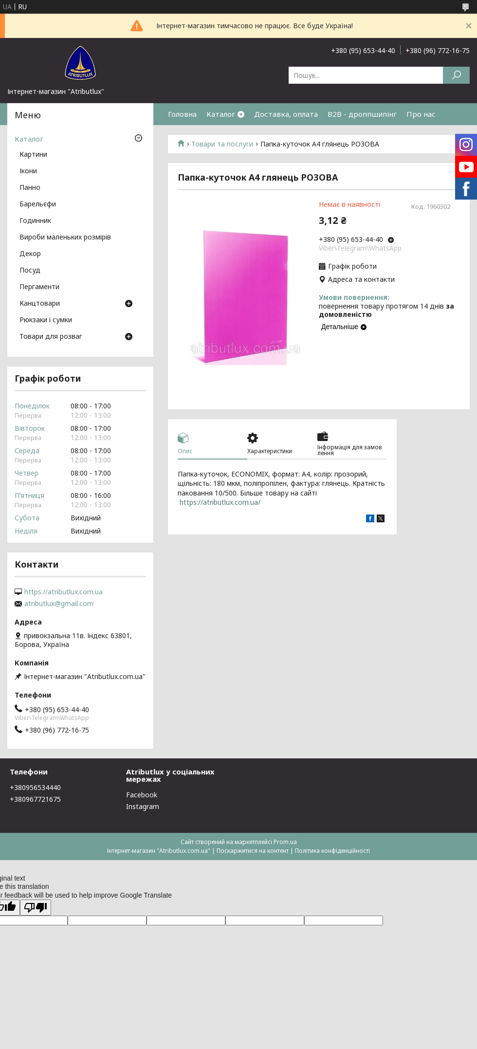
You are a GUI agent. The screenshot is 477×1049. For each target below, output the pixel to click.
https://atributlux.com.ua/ (220, 502)
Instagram (142, 806)
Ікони (28, 171)
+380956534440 (35, 787)
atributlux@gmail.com (58, 603)
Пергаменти (39, 287)
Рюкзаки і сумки (45, 320)
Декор (30, 254)
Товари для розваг (50, 337)
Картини (33, 155)
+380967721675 (35, 799)
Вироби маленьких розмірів (65, 237)
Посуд (29, 271)
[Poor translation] (35, 908)
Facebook (141, 794)
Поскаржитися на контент (253, 851)
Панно (29, 188)
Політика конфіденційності (332, 851)
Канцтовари (39, 304)
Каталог (220, 114)
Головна (182, 114)
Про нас (421, 114)
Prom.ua (285, 842)
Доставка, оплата (286, 114)
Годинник (35, 221)
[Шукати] (456, 75)
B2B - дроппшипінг (362, 114)
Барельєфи (37, 204)
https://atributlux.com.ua (63, 592)
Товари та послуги (222, 144)
